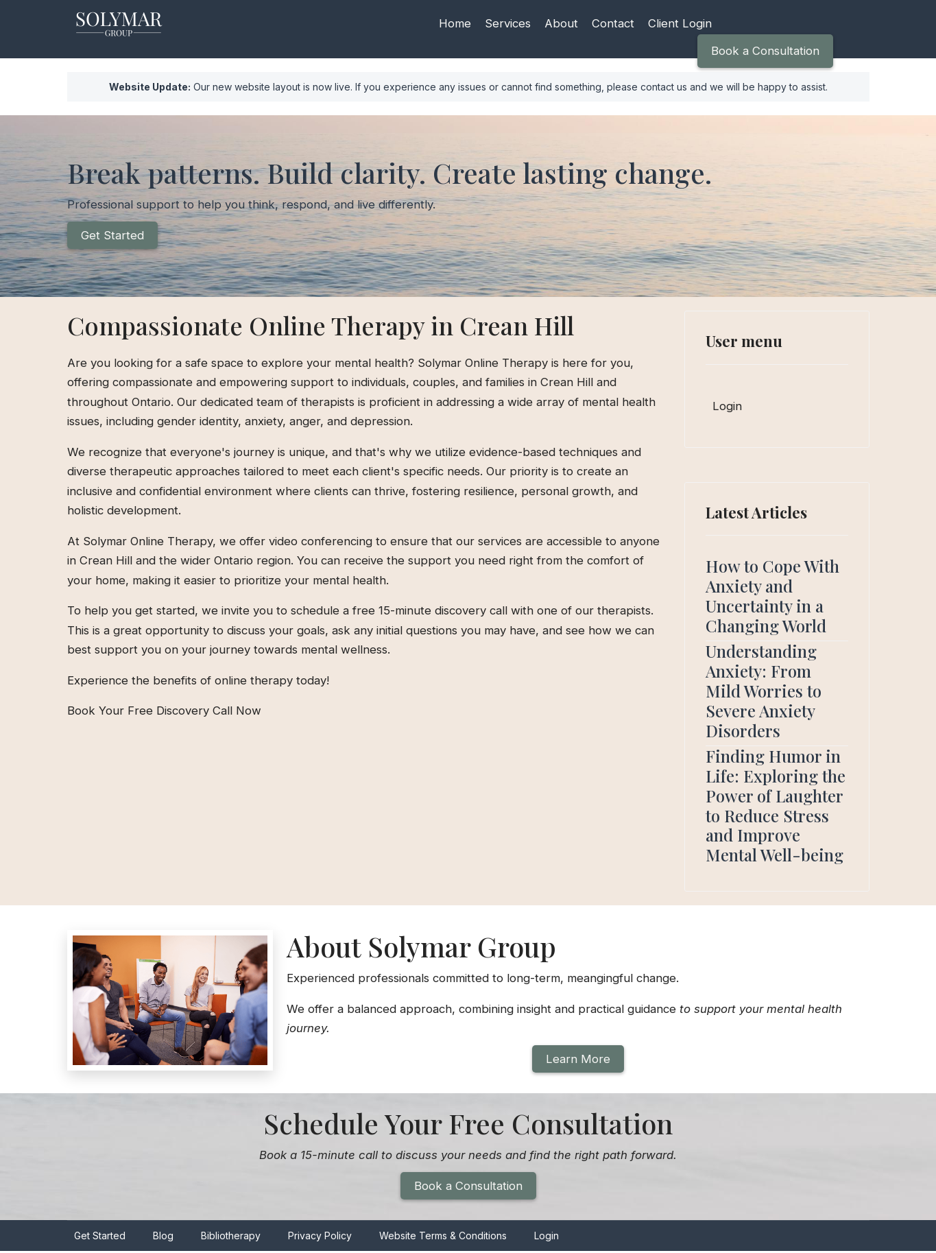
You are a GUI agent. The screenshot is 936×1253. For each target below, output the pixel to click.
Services (509, 23)
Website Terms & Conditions (443, 1238)
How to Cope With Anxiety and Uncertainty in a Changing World (772, 596)
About (563, 23)
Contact (615, 23)
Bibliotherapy (231, 1238)
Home (455, 23)
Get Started (113, 236)
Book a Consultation (764, 51)
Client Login (683, 23)
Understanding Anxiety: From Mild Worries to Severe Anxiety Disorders (763, 691)
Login (727, 407)
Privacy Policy (320, 1238)
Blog (163, 1238)
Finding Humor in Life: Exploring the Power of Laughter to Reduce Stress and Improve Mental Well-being (775, 805)
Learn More (578, 1060)
